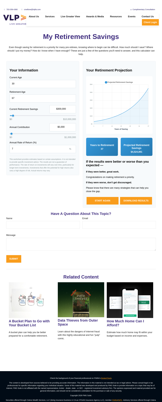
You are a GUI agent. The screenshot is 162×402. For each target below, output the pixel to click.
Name (9, 211)
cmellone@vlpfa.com (31, 3)
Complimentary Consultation (143, 3)
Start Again (102, 193)
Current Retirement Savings (24, 102)
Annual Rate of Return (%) (23, 135)
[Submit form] (13, 252)
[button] (34, 9)
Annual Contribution (20, 120)
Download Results (136, 193)
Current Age (16, 70)
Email (85, 211)
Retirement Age (17, 85)
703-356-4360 (10, 3)
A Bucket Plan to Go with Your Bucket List (29, 316)
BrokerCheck (106, 371)
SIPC (120, 393)
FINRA (115, 393)
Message (11, 228)
